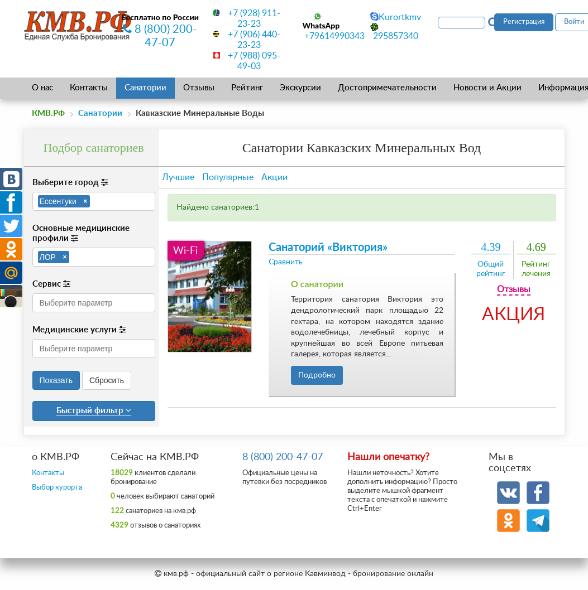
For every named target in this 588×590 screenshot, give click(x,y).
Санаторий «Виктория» (328, 247)
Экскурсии (300, 88)
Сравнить (286, 262)
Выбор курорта (57, 487)
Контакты (89, 88)
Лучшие (178, 177)
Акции (274, 177)
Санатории (145, 88)
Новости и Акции (487, 88)
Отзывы (198, 88)
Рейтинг (247, 88)
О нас (42, 88)
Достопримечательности (387, 88)
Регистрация (523, 22)
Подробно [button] (317, 375)
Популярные (228, 177)
